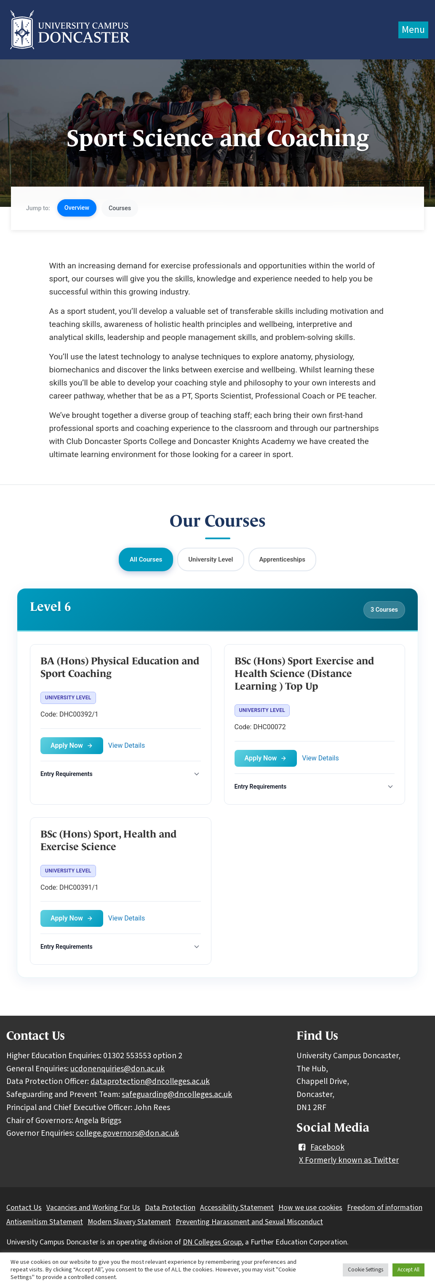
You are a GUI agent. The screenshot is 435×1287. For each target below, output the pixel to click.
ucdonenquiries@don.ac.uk (117, 1069)
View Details (126, 745)
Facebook (320, 1147)
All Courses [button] (146, 559)
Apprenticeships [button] (282, 559)
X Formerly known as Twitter (349, 1160)
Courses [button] (120, 208)
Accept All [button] (408, 1270)
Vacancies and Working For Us (93, 1207)
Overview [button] (76, 207)
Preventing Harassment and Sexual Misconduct (249, 1222)
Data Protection (170, 1207)
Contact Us (24, 1207)
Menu (413, 29)
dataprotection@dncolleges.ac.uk (150, 1081)
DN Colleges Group (212, 1242)
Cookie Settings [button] (365, 1270)
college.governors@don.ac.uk (127, 1133)
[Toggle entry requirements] (120, 773)
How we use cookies (310, 1207)
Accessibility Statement (237, 1207)
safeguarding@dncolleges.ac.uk (177, 1094)
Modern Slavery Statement (129, 1222)
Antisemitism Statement (44, 1222)
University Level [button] (210, 559)
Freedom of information (384, 1207)
